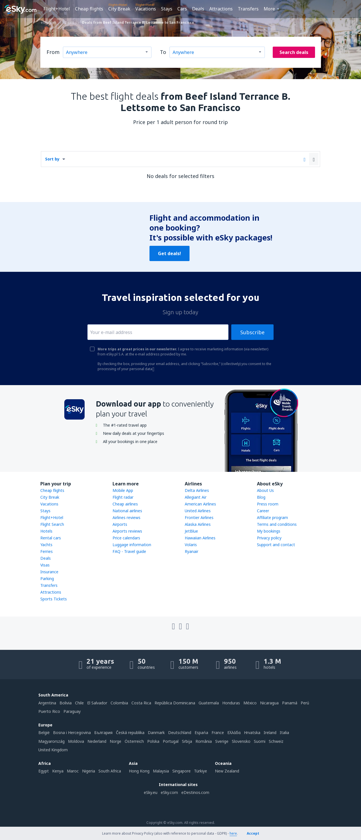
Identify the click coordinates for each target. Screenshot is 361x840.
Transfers (248, 9)
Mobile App (123, 490)
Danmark (156, 732)
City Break (119, 9)
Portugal (171, 741)
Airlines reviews (126, 517)
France (218, 732)
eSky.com (169, 792)
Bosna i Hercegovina (72, 732)
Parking (47, 578)
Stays (166, 9)
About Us (265, 490)
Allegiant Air (195, 497)
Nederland (96, 741)
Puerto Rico (49, 711)
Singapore (181, 771)
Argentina (47, 703)
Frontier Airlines (199, 517)
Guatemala (209, 703)
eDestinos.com (195, 792)
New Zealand (227, 771)
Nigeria (88, 771)
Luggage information (132, 544)
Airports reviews (127, 531)
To (163, 52)
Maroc (73, 771)
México (250, 703)
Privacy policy (269, 538)
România (203, 741)
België (44, 732)
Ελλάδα (234, 732)
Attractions (221, 9)
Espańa (201, 732)
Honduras (231, 703)
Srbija (187, 741)
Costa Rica (141, 703)
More (269, 9)
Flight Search (52, 524)
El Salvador (97, 703)
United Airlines (198, 510)
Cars (182, 9)
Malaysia (161, 771)
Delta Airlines (197, 490)
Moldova (76, 741)
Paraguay (72, 711)
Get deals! (169, 253)
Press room (267, 504)
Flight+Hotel (56, 9)
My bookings (268, 531)
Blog (261, 497)
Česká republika (130, 732)
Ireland (270, 732)
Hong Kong (139, 771)
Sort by (52, 159)
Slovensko (241, 741)
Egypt (43, 771)
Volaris (191, 544)
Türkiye (200, 771)
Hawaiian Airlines (200, 538)
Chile (79, 703)
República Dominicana (175, 703)
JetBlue (191, 531)
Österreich (134, 741)
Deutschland (179, 732)
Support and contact (276, 544)
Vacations (145, 9)
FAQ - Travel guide (129, 551)
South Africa (109, 771)
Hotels (46, 531)
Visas (45, 565)
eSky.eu (150, 792)
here (233, 833)
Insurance (49, 571)
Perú (305, 703)
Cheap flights (89, 9)
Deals (198, 9)
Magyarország (51, 741)
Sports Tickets (53, 599)
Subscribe (252, 332)
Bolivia (66, 703)
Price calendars (126, 538)
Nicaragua (269, 703)
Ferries (46, 551)
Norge (115, 741)
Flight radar (123, 497)
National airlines (127, 510)
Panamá (289, 703)
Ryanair (191, 551)
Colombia (119, 703)
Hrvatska (252, 732)
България (103, 732)
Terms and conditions (277, 524)
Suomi (259, 741)
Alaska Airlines (198, 524)
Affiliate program (272, 517)
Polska (153, 741)
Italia (284, 732)
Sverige (221, 741)
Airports (120, 524)
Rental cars (50, 538)
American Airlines (200, 504)
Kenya (57, 771)
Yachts (46, 544)
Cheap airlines (125, 504)
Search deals (293, 52)
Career (263, 510)
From (53, 52)
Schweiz (276, 741)
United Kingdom (53, 749)
